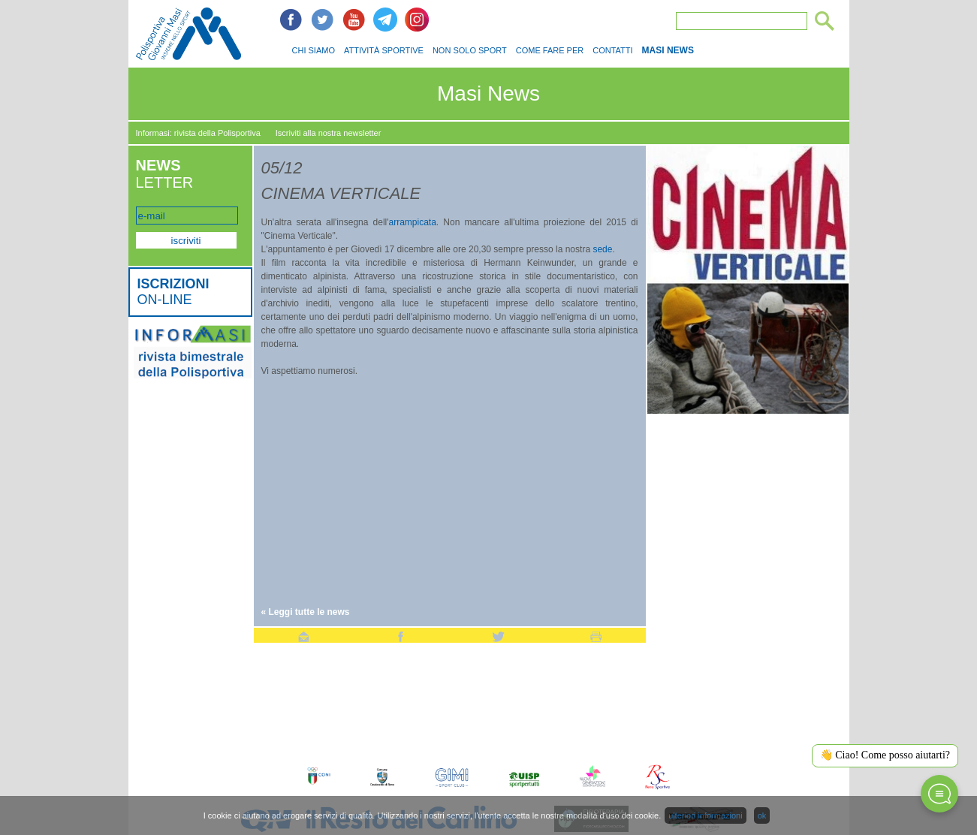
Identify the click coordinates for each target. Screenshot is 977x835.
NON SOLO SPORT (470, 50)
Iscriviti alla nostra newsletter (328, 132)
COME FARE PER (549, 50)
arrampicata (412, 222)
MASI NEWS (668, 50)
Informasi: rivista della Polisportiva (198, 132)
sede (602, 249)
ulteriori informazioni (705, 815)
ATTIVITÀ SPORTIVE (384, 50)
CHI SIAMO (313, 50)
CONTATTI (612, 50)
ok (762, 815)
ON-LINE (173, 291)
